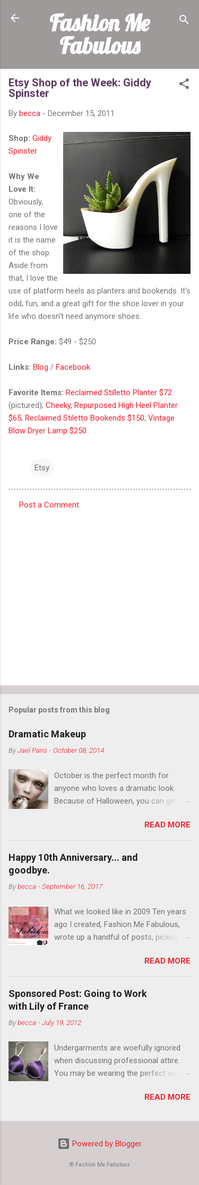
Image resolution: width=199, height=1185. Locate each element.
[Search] (184, 21)
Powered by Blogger (99, 1143)
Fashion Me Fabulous (99, 34)
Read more (167, 825)
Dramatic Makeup (47, 733)
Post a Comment (49, 505)
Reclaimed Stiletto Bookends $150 (84, 418)
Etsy (41, 468)
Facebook (73, 367)
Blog (40, 367)
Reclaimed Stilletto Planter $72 (119, 392)
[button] (184, 85)
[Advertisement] (99, 594)
